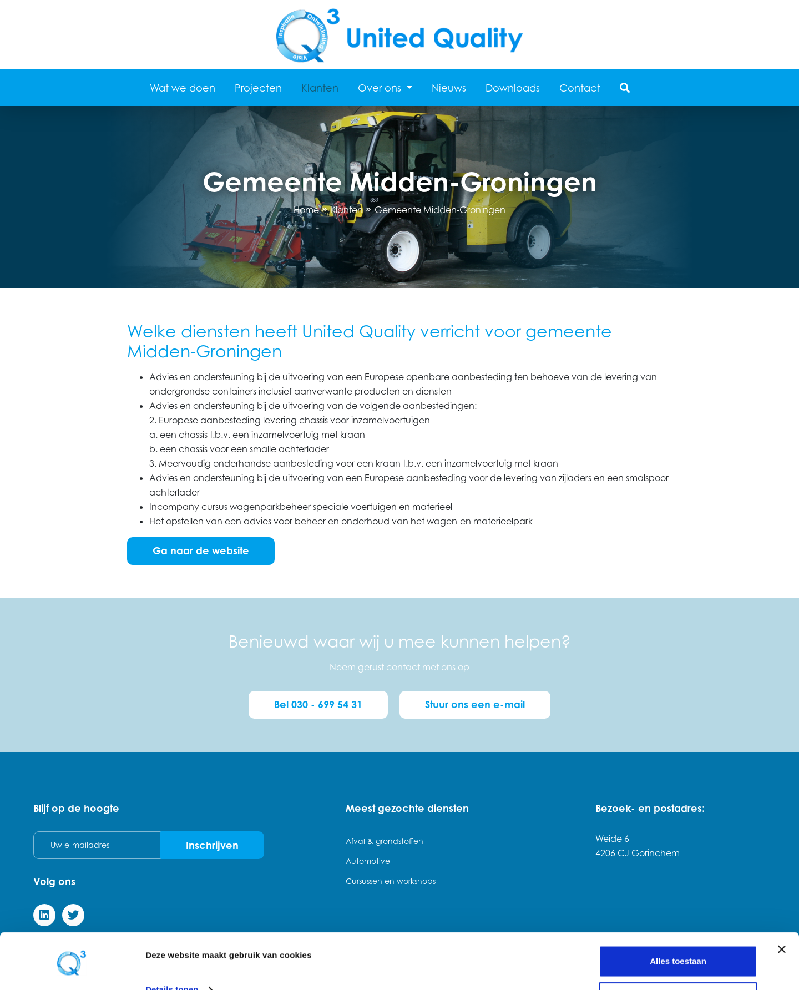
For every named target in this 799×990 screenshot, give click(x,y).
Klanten (319, 88)
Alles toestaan (678, 924)
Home (306, 209)
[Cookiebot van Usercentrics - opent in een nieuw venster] (71, 968)
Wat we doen (182, 88)
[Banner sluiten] (782, 912)
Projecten (258, 88)
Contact (579, 88)
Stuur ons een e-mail (476, 704)
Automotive (368, 860)
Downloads (513, 88)
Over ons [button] (381, 88)
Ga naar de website (201, 550)
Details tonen (171, 952)
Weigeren (677, 960)
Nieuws (449, 88)
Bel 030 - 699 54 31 (318, 704)
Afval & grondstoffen (384, 840)
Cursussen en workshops (391, 880)
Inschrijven (211, 844)
